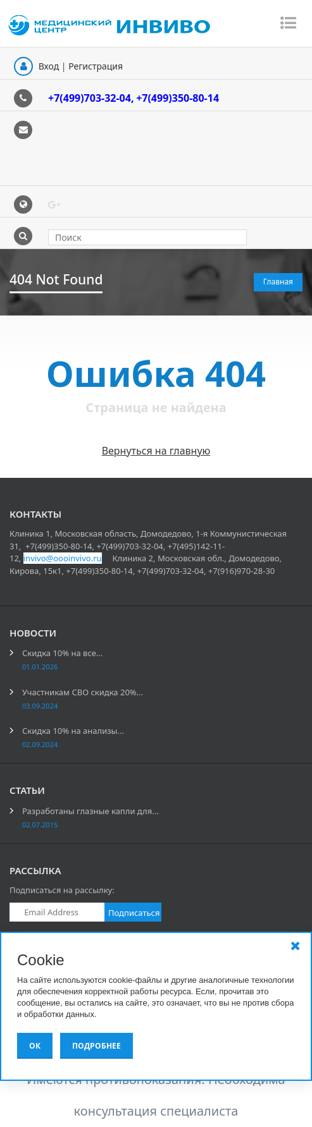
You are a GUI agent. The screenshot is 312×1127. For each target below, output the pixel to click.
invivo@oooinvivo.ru (62, 558)
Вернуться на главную (156, 451)
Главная (278, 281)
